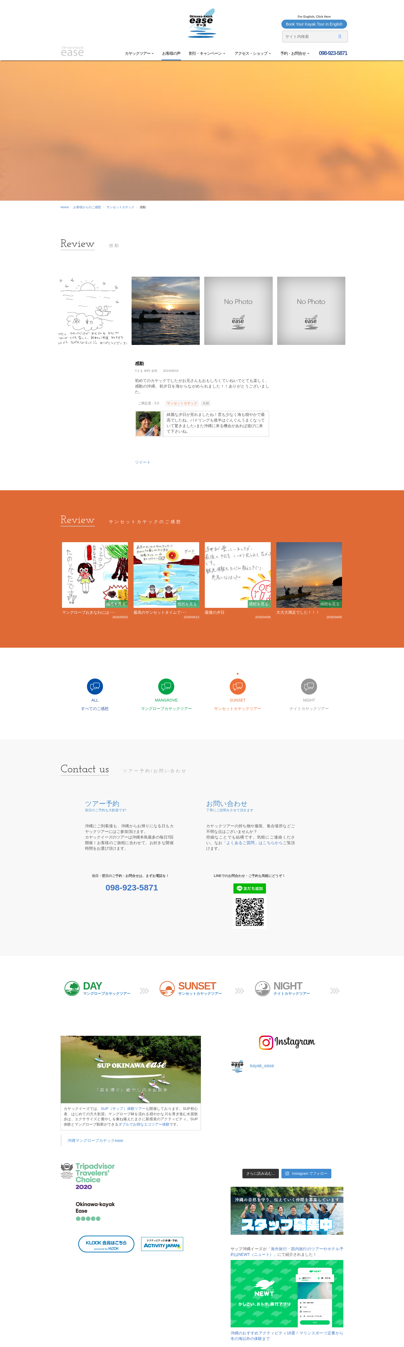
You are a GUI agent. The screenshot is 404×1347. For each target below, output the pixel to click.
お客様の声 (171, 53)
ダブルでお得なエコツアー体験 (143, 1124)
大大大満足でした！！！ (298, 612)
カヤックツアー (139, 53)
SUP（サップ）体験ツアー (123, 1109)
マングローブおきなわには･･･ (88, 612)
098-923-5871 (332, 53)
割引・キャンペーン (207, 53)
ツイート (143, 462)
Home (65, 207)
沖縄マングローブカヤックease (95, 1140)
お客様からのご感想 (87, 207)
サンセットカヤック (120, 207)
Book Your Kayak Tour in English (314, 24)
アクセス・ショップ (252, 53)
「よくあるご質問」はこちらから (252, 842)
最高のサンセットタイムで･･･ (160, 612)
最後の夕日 (214, 612)
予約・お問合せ (294, 53)
